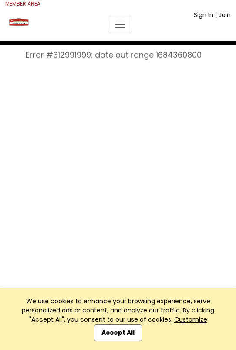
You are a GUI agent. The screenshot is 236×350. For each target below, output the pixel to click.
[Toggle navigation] (120, 24)
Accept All (118, 332)
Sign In (203, 14)
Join (225, 14)
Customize (190, 319)
